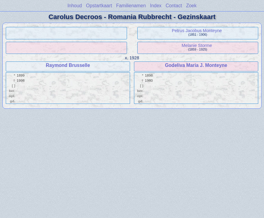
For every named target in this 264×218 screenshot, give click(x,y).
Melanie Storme (197, 45)
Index (156, 5)
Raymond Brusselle (68, 65)
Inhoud (74, 5)
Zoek (191, 5)
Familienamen (131, 5)
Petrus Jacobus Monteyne (197, 30)
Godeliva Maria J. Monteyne (196, 65)
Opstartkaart (99, 5)
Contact (174, 5)
